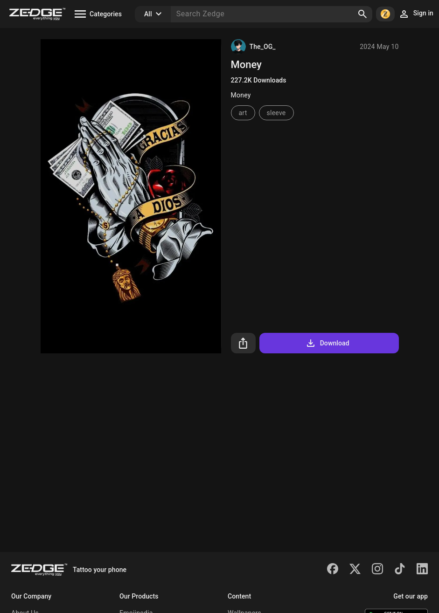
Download (327, 343)
